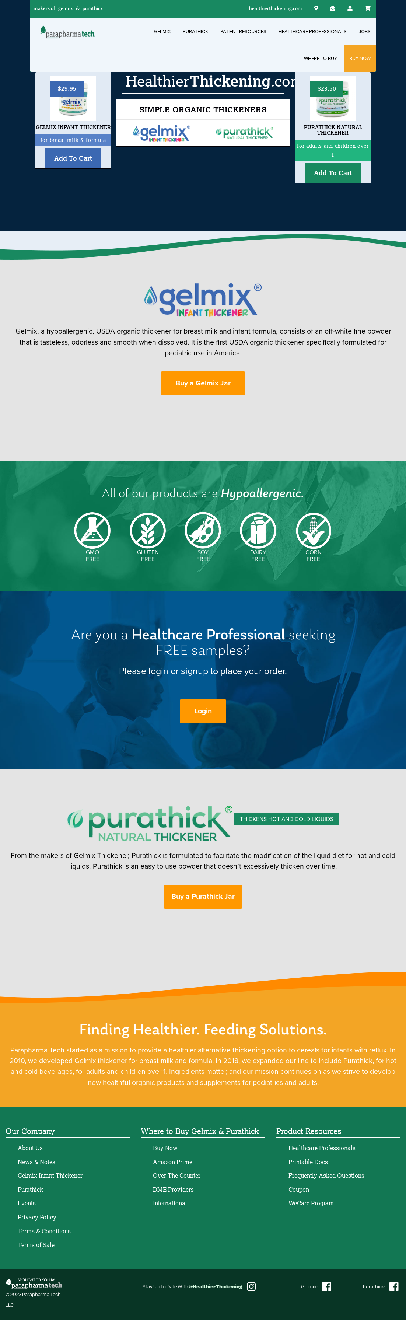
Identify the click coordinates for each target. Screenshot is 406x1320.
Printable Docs (308, 1162)
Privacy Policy (37, 1218)
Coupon (298, 1190)
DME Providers (173, 1190)
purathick (93, 8)
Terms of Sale (36, 1246)
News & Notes (36, 1162)
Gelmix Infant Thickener (50, 1176)
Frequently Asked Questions (326, 1176)
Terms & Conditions (44, 1232)
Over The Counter (176, 1176)
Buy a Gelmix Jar (203, 383)
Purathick (30, 1190)
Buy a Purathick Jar (203, 897)
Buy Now (165, 1148)
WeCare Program (311, 1204)
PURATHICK (195, 31)
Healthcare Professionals (322, 1148)
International (170, 1204)
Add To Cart (73, 158)
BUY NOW (360, 58)
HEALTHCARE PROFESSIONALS (313, 31)
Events (27, 1204)
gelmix (65, 8)
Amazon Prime (172, 1162)
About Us (30, 1148)
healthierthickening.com (275, 8)
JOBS (365, 31)
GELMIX (162, 31)
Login (203, 711)
